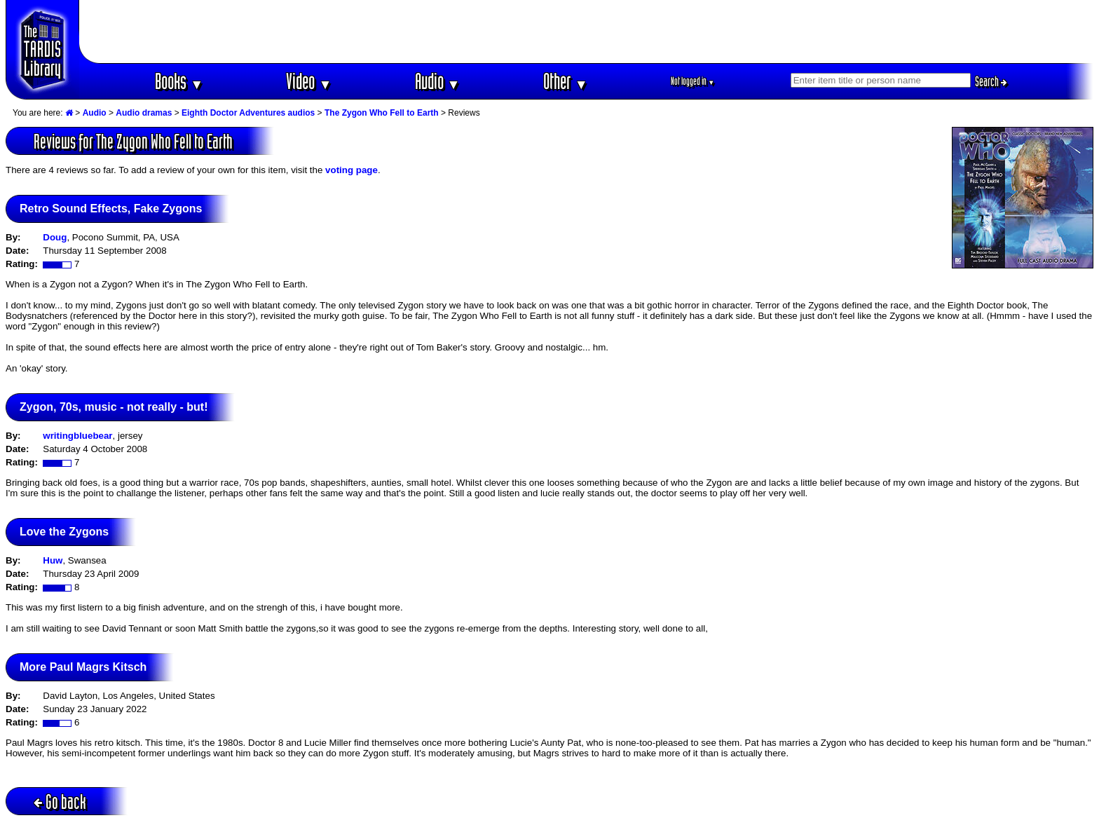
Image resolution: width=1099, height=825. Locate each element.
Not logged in (693, 81)
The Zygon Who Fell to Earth (382, 113)
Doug (55, 237)
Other (565, 81)
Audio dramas (144, 113)
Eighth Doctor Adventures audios (248, 113)
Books (179, 81)
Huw (52, 560)
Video (309, 81)
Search (991, 81)
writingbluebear (77, 435)
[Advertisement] (587, 31)
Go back (60, 801)
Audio (437, 81)
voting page (351, 170)
